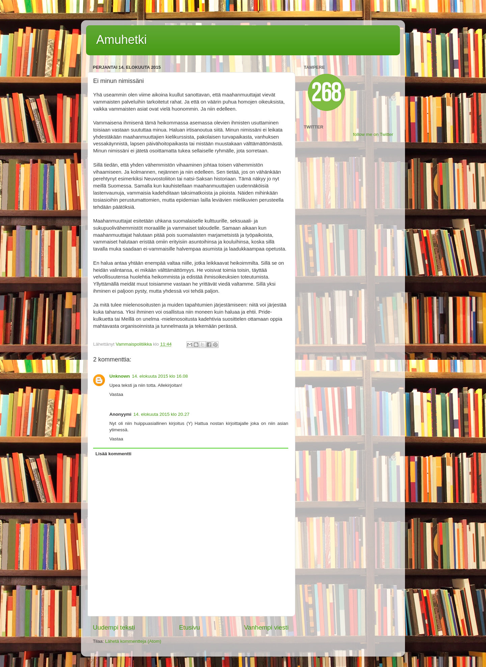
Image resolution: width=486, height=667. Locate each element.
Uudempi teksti (114, 627)
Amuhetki (121, 40)
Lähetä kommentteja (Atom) (133, 641)
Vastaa (116, 394)
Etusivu (189, 627)
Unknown (119, 376)
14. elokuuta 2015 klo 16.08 (160, 376)
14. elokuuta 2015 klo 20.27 (161, 414)
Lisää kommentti (114, 453)
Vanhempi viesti (266, 627)
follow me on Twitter (373, 134)
